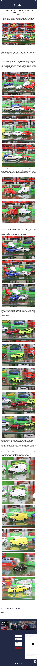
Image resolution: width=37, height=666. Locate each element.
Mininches (8, 665)
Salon (16, 608)
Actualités (7, 608)
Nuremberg (12, 608)
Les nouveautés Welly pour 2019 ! (12, 56)
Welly (19, 608)
